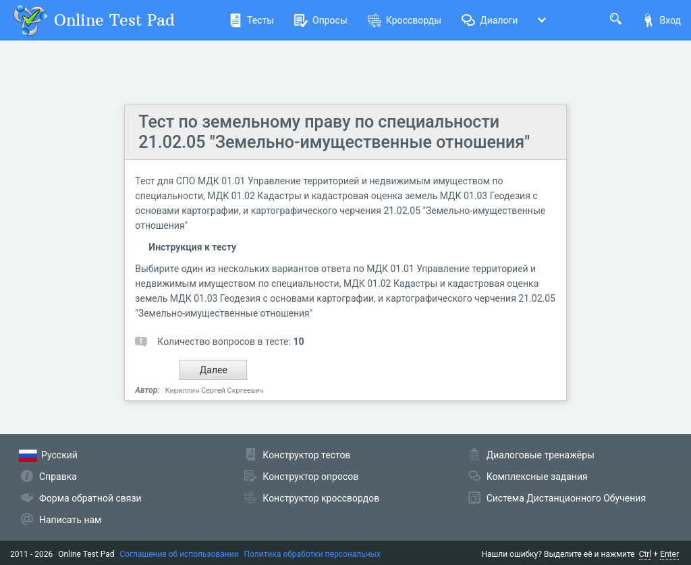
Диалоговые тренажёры (541, 455)
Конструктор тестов (306, 455)
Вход (661, 20)
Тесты (251, 20)
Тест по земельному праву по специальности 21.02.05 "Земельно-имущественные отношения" (334, 132)
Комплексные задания (537, 476)
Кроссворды (404, 20)
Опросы (321, 20)
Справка (58, 476)
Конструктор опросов (310, 476)
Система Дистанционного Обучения (566, 498)
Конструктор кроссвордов (320, 498)
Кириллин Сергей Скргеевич (214, 390)
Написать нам (70, 519)
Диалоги (490, 20)
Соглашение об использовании (179, 554)
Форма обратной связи (90, 498)
